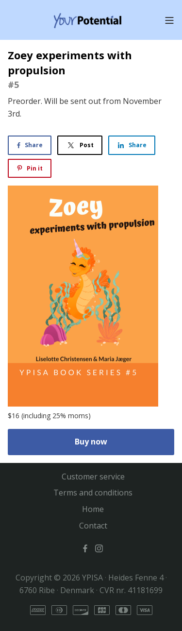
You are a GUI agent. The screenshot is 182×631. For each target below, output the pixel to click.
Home (93, 509)
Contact (93, 525)
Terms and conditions (92, 492)
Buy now (91, 441)
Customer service (93, 476)
